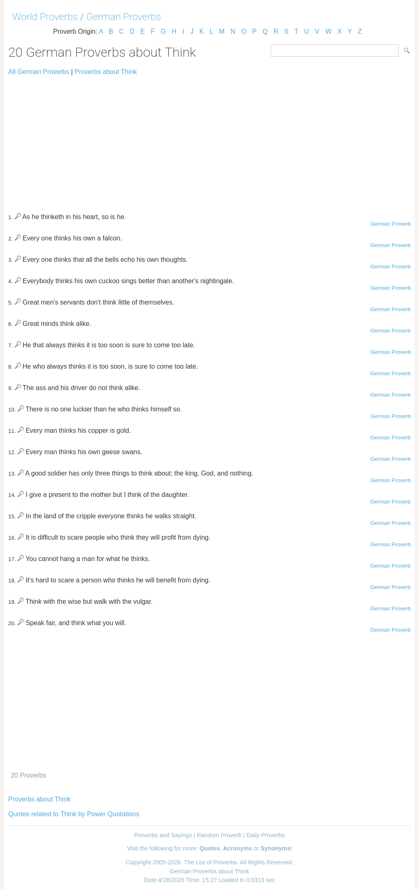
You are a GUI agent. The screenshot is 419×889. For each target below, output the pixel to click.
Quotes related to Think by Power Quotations (73, 813)
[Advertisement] (209, 140)
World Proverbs (45, 17)
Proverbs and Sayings (163, 835)
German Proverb (390, 224)
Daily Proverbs (265, 835)
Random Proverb (219, 835)
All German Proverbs (38, 71)
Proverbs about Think (106, 71)
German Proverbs (123, 17)
